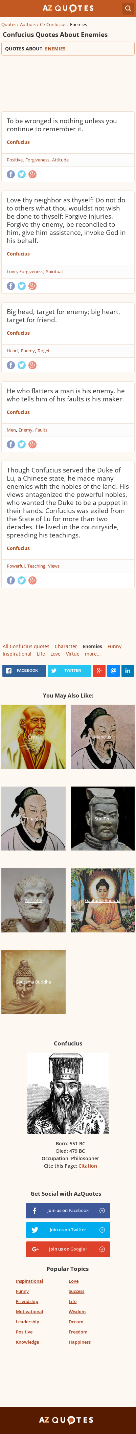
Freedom (78, 1332)
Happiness (80, 1342)
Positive (15, 160)
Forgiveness (37, 160)
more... (93, 653)
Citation (87, 1166)
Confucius (56, 24)
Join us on (68, 1210)
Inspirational (17, 653)
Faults (41, 430)
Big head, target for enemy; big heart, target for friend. (63, 316)
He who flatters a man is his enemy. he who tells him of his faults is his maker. (66, 395)
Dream (76, 1322)
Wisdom (77, 1311)
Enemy (28, 351)
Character (66, 646)
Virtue (73, 653)
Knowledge (27, 1342)
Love (12, 271)
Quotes (8, 24)
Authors (28, 24)
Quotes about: (68, 48)
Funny (114, 646)
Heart (12, 351)
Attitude (60, 160)
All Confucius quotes (26, 646)
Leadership (27, 1322)
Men (11, 430)
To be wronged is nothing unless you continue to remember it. (62, 125)
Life (41, 653)
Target (44, 351)
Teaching (36, 566)
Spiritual (54, 271)
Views (54, 566)
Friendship (27, 1301)
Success (76, 1291)
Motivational (29, 1311)
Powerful (16, 566)
